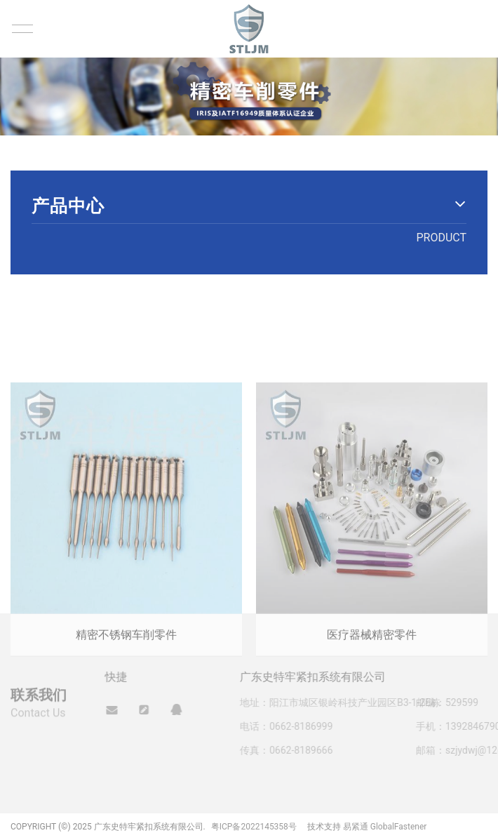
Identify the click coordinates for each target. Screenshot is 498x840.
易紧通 (355, 827)
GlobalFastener (398, 827)
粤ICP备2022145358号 (254, 827)
